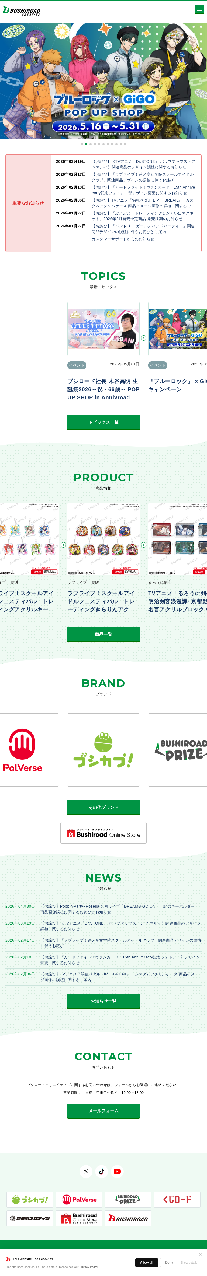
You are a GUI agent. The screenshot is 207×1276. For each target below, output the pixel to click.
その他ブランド (103, 807)
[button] (82, 144)
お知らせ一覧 (103, 1001)
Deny (169, 1262)
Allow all (146, 1262)
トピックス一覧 (103, 422)
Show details (189, 1262)
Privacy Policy (89, 1266)
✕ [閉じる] (200, 1254)
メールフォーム (103, 1111)
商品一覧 (103, 634)
